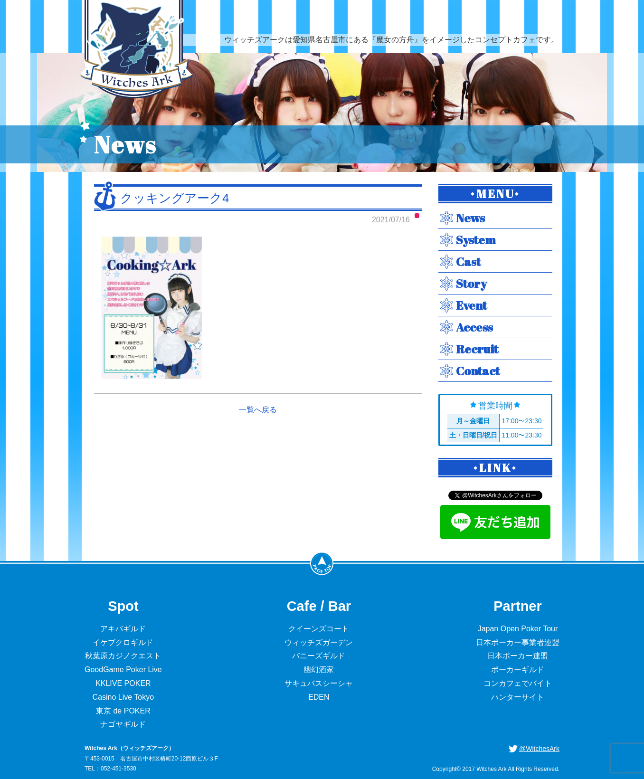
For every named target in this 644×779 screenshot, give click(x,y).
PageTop (322, 563)
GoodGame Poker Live (123, 669)
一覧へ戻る (258, 410)
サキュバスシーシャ (318, 683)
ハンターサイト (517, 697)
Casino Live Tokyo (123, 697)
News (470, 218)
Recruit (477, 349)
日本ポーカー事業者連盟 (517, 642)
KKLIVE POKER (123, 683)
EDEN (318, 697)
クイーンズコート (318, 629)
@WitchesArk (539, 748)
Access (474, 327)
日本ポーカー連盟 (517, 656)
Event (471, 305)
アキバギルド (123, 629)
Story (471, 283)
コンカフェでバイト (517, 683)
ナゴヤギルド (123, 724)
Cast (468, 261)
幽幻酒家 (318, 669)
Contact (478, 371)
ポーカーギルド (517, 669)
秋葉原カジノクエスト (123, 656)
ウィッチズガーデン (318, 642)
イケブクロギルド (123, 642)
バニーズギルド (318, 656)
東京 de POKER (123, 711)
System (476, 239)
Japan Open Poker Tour (518, 629)
